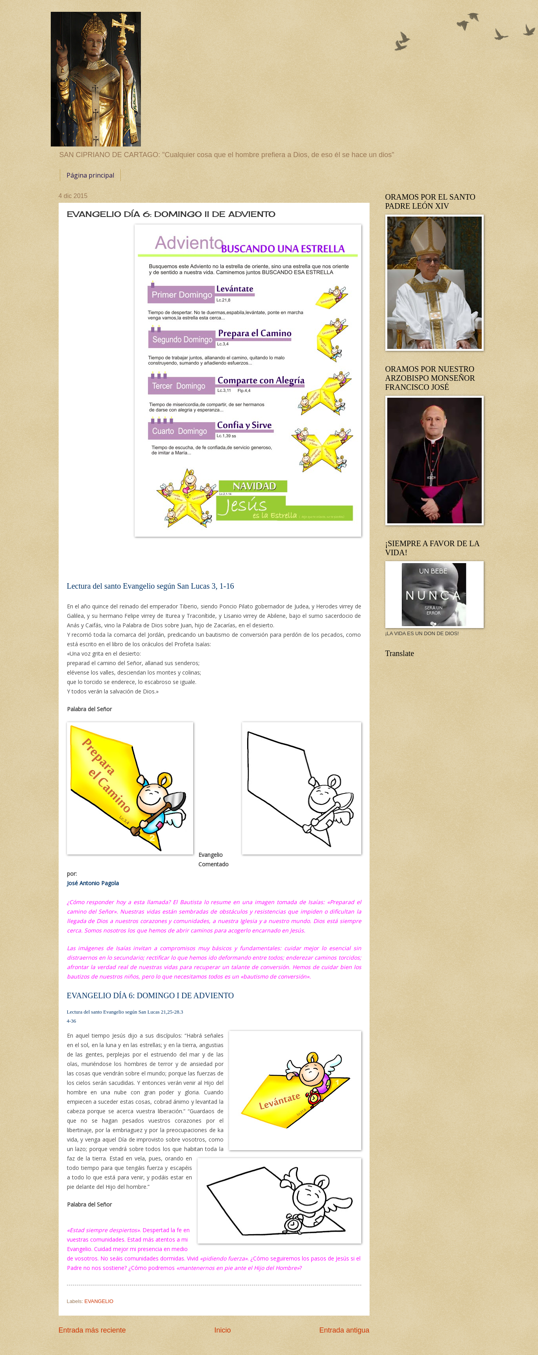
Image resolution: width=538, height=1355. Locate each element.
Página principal (90, 175)
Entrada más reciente (92, 1330)
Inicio (222, 1330)
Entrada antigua (344, 1330)
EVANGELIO (99, 1301)
